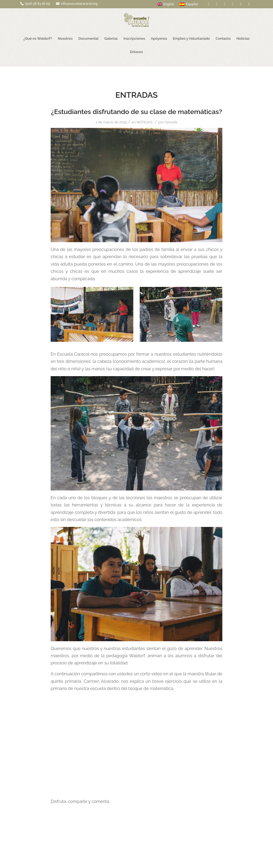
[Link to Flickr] (224, 4)
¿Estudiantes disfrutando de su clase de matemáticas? (136, 112)
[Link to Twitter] (216, 4)
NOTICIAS (144, 122)
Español (189, 4)
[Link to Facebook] (208, 4)
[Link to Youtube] (240, 4)
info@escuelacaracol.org (79, 4)
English (165, 4)
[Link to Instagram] (249, 4)
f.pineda (170, 122)
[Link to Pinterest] (232, 4)
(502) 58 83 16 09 (37, 4)
